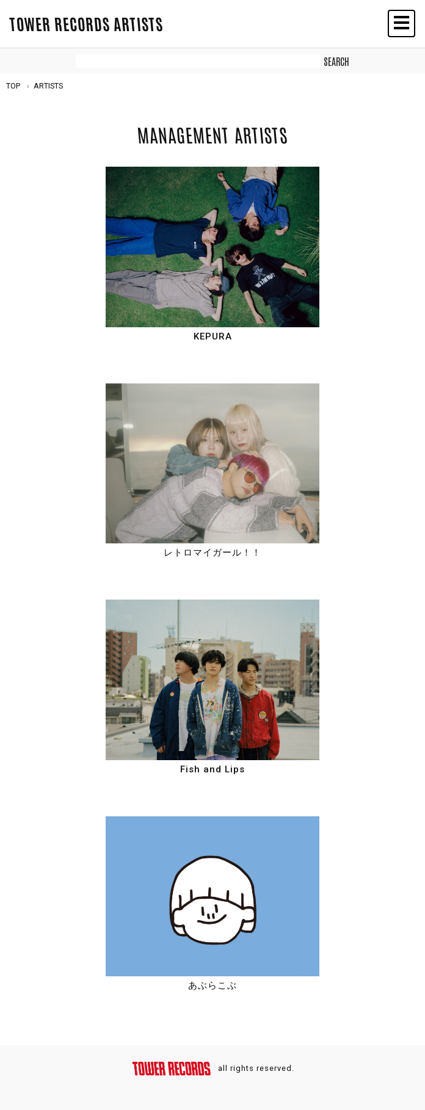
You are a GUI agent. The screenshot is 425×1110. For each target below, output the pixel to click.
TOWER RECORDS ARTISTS (86, 23)
